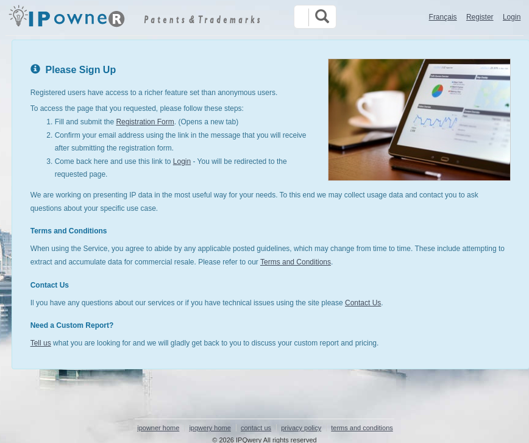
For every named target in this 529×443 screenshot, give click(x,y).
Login (511, 17)
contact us (256, 427)
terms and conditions (362, 427)
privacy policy (301, 427)
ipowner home (158, 427)
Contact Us (363, 303)
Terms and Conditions (295, 262)
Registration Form (145, 122)
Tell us (40, 343)
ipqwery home (209, 427)
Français (443, 17)
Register (480, 17)
